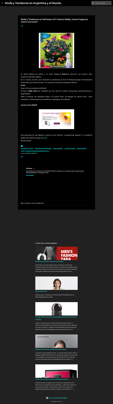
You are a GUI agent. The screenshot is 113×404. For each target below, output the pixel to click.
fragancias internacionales (43, 148)
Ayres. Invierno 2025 (41, 291)
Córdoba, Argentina (31, 153)
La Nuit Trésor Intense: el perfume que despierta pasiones (52, 379)
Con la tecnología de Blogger (56, 398)
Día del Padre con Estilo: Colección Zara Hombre (49, 261)
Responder (30, 175)
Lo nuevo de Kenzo (70, 148)
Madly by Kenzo (81, 148)
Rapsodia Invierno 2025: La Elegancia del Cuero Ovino (50, 349)
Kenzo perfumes (58, 148)
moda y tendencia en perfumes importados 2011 (35, 151)
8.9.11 (34, 168)
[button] (22, 26)
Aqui (45, 138)
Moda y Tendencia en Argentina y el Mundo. (33, 3)
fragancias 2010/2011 (27, 148)
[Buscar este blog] (102, 3)
